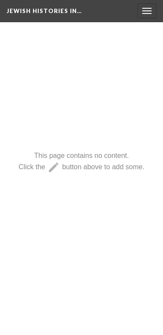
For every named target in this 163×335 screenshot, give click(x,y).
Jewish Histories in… (44, 10)
